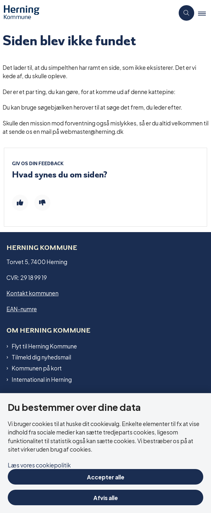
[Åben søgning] (186, 13)
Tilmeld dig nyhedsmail (41, 357)
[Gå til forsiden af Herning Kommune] (19, 13)
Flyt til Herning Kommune (44, 346)
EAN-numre (21, 308)
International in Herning (42, 379)
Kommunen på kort (37, 368)
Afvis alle (105, 497)
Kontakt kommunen (32, 292)
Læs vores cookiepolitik (39, 464)
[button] (204, 13)
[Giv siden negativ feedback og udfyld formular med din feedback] (42, 203)
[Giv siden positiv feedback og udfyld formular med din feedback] (20, 203)
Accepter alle (105, 476)
